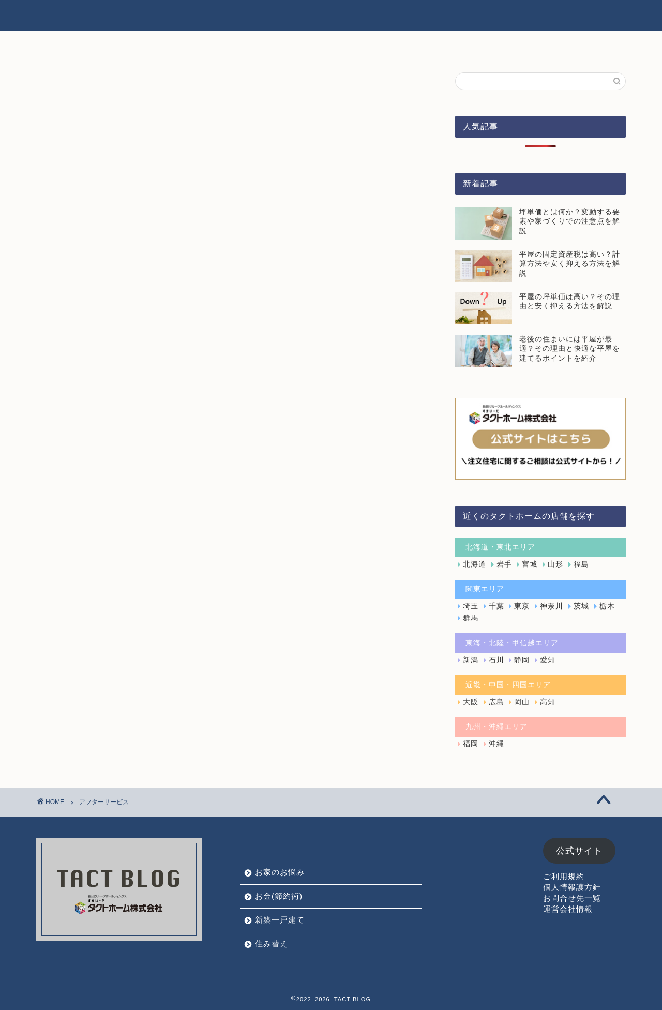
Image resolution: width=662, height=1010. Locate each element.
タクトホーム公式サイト (575, 16)
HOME (221, 16)
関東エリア (484, 589)
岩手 (504, 564)
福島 (581, 564)
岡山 (522, 702)
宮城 (529, 564)
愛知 (547, 660)
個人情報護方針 (572, 887)
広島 (496, 702)
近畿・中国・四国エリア (508, 685)
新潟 (470, 660)
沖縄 (496, 744)
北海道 (474, 564)
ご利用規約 (563, 876)
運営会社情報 (568, 908)
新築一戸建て (426, 16)
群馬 (470, 618)
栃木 (607, 606)
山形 (555, 564)
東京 (522, 606)
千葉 (496, 606)
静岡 (522, 660)
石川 (496, 660)
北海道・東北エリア (500, 547)
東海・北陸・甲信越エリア (512, 643)
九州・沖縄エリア (496, 727)
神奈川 (551, 606)
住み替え (491, 16)
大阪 (470, 702)
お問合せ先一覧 (572, 898)
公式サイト (579, 851)
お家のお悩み (282, 16)
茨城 (581, 606)
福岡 (470, 744)
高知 (547, 702)
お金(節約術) (355, 16)
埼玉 (470, 606)
